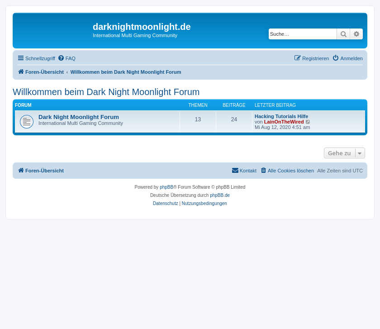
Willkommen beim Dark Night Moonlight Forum (106, 92)
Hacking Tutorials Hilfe (281, 116)
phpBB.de (220, 195)
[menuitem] (66, 58)
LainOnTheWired (284, 121)
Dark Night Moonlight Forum (78, 117)
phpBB (166, 187)
